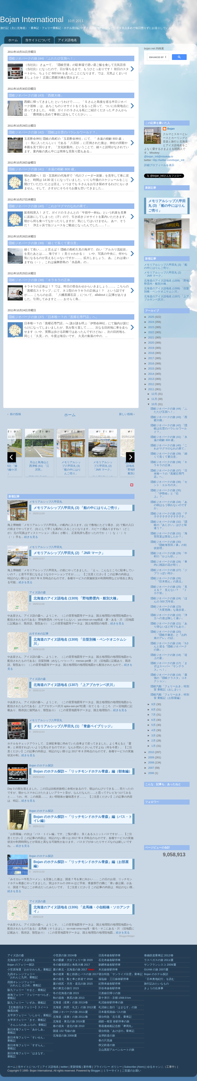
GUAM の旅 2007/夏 (156, 969)
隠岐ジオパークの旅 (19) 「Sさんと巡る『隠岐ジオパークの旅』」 (170, 646)
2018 (151, 353)
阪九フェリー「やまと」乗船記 (26, 990)
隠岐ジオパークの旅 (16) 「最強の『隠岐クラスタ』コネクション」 (169, 678)
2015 (151, 368)
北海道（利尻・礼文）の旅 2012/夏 (74, 1007)
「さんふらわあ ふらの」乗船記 (27, 1024)
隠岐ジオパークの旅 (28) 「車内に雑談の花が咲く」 (169, 563)
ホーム (13, 40)
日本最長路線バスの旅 (112, 1012)
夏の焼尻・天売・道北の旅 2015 (73, 983)
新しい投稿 (126, 414)
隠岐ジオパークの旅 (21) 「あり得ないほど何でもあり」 (169, 625)
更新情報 (75, 1066)
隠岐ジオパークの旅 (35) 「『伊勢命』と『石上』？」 (166, 493)
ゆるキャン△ (155, 1066)
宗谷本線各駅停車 (109, 988)
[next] (130, 457)
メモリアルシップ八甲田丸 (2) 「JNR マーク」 (69, 553)
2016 (151, 363)
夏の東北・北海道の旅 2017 (70, 969)
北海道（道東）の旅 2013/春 (70, 1002)
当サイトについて (38, 40)
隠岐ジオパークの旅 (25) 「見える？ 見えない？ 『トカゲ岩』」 (169, 590)
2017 (151, 358)
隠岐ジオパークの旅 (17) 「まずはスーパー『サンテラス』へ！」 (169, 666)
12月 (154, 393)
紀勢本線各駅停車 (109, 983)
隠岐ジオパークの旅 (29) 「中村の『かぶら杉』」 (169, 555)
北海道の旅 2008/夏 (65, 1035)
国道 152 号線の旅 (64, 1031)
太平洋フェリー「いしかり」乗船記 (29, 1015)
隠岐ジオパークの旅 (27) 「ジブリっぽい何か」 (169, 572)
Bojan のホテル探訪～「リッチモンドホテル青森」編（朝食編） (82, 771)
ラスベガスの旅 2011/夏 (158, 960)
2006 (151, 773)
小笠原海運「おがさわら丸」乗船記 (29, 969)
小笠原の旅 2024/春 (65, 955)
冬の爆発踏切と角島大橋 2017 (71, 964)
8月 (153, 709)
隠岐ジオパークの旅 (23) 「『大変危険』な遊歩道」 (169, 608)
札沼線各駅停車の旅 (110, 1002)
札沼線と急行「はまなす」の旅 (117, 1007)
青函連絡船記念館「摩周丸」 (116, 1026)
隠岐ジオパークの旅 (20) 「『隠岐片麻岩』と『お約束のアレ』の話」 (169, 635)
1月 (153, 745)
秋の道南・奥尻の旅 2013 (69, 997)
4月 (153, 730)
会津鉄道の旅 (106, 1035)
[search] (157, 57)
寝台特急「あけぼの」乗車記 (116, 1031)
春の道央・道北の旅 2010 (69, 1026)
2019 (151, 347)
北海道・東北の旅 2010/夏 (69, 1021)
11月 (154, 399)
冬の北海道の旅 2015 (66, 993)
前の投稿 (15, 414)
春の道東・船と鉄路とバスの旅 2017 (75, 974)
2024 (151, 322)
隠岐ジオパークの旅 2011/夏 (70, 1012)
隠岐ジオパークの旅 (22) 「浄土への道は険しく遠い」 (169, 617)
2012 (151, 384)
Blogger (95, 1070)
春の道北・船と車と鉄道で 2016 (73, 979)
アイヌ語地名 (67, 40)
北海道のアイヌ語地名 (21, 960)
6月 (153, 719)
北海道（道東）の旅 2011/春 (70, 1016)
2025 (151, 316)
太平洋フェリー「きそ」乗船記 (26, 1020)
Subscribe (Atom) (134, 1066)
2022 (151, 332)
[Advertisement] (71, 375)
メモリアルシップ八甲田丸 (45, 501)
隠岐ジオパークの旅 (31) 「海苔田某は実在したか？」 (169, 535)
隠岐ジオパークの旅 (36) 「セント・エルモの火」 (169, 483)
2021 (151, 337)
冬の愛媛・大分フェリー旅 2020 (73, 960)
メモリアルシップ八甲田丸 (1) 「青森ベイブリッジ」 (73, 726)
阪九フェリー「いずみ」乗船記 (26, 1002)
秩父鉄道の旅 (106, 1045)
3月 (153, 735)
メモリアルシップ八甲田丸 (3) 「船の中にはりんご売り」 (77, 508)
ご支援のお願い (131, 1070)
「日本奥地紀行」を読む (159, 979)
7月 (153, 714)
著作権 (87, 1066)
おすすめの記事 (39, 633)
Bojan (171, 128)
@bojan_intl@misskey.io (158, 156)
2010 (151, 752)
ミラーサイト (111, 1070)
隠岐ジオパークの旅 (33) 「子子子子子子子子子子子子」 (169, 515)
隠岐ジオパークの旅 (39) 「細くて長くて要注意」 (169, 455)
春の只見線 (105, 1040)
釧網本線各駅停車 (109, 964)
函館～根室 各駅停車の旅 (114, 1021)
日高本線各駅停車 (109, 955)
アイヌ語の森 (37, 592)
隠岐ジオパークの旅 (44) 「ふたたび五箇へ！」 (169, 410)
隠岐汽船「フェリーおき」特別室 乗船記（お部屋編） (170, 696)
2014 (151, 373)
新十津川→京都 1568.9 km (114, 997)
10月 (154, 404)
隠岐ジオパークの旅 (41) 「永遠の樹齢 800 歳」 (169, 439)
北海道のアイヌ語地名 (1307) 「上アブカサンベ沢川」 (74, 685)
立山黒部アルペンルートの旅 (116, 1049)
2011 (151, 389)
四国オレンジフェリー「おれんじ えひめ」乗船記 (24, 984)
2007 (151, 767)
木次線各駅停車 (108, 969)
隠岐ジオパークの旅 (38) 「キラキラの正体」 (169, 464)
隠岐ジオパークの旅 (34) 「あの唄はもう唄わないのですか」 (169, 505)
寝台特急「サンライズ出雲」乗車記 (120, 974)
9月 (153, 704)
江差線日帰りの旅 (109, 993)
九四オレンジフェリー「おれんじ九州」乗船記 (22, 976)
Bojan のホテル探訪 (41, 765)
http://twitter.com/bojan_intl (168, 160)
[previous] (11, 457)
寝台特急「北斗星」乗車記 (115, 1016)
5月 (153, 725)
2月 (153, 740)
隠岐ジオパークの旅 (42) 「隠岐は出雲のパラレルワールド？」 (169, 428)
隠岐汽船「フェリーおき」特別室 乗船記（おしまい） (170, 688)
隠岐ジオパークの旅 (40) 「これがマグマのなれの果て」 (169, 447)
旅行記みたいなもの (156, 983)
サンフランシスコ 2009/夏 (160, 964)
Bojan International (33, 19)
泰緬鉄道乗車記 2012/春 (158, 955)
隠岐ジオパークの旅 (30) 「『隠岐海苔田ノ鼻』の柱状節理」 (169, 545)
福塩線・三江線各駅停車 (113, 979)
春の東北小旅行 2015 (66, 988)
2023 (151, 327)
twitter (64, 1066)
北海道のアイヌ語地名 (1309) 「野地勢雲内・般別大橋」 (76, 598)
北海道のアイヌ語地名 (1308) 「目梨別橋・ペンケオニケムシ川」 (166, 290)
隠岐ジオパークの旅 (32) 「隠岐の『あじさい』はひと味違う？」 (169, 525)
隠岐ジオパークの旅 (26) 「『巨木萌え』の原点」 (167, 580)
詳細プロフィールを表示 (159, 165)
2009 (151, 757)
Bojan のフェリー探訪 (20, 964)
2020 (151, 342)
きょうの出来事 (153, 988)
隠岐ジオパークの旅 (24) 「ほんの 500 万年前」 (169, 600)
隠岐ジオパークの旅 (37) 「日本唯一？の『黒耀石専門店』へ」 (169, 473)
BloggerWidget (127, 936)
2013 (151, 378)
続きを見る (31, 537)
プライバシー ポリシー (108, 1066)
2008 (151, 762)
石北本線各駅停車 (109, 960)
